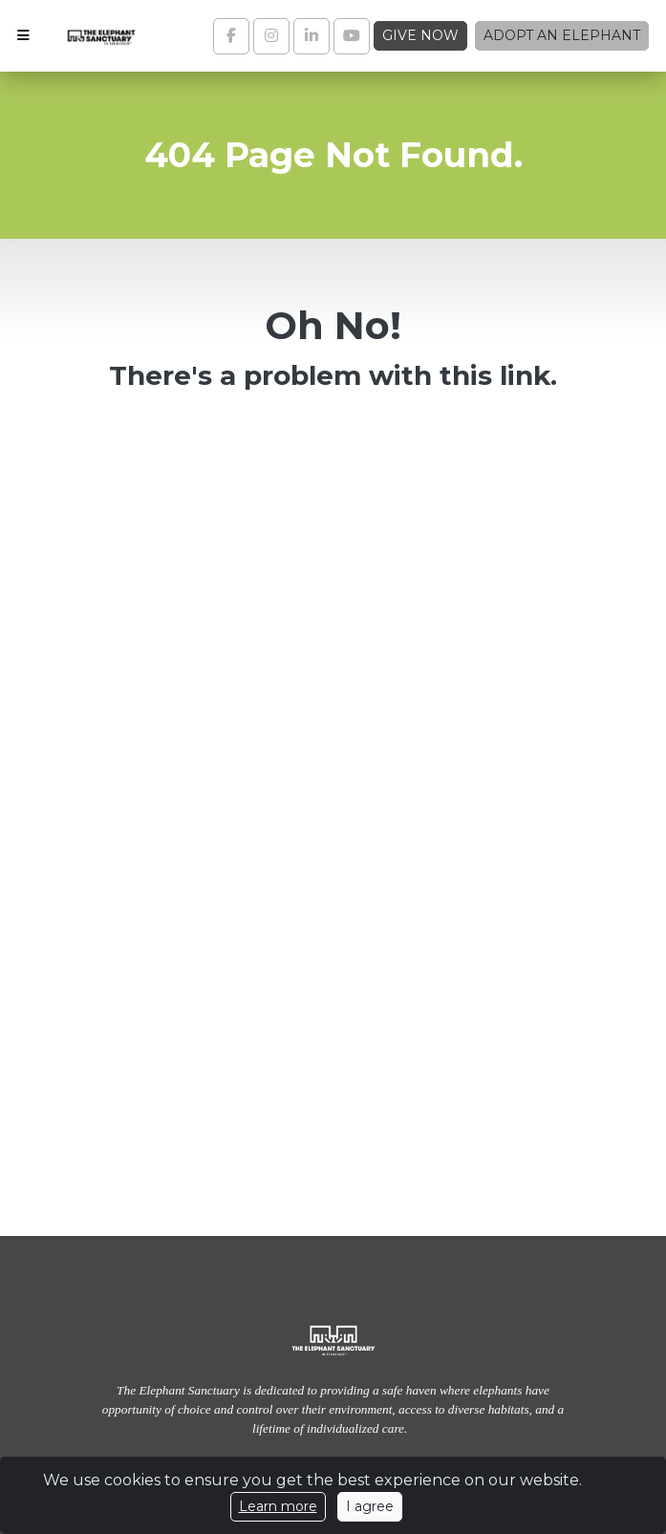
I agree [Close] (370, 1506)
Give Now (420, 35)
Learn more (278, 1506)
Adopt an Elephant (561, 35)
